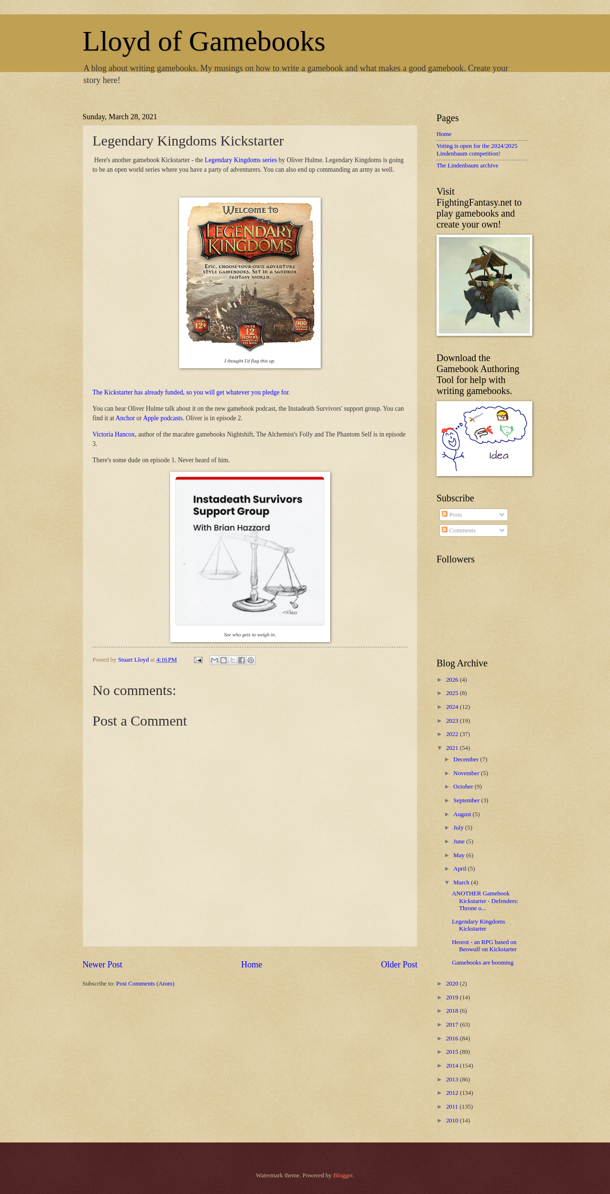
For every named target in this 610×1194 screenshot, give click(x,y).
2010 (453, 1120)
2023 (453, 720)
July (459, 827)
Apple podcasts (163, 418)
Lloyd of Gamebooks (203, 41)
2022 (453, 734)
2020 (453, 983)
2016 (453, 1038)
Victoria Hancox (113, 434)
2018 (453, 1010)
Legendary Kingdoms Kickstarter (478, 925)
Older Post (399, 964)
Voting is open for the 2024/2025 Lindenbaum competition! (477, 149)
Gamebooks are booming (482, 962)
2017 (453, 1024)
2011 (453, 1106)
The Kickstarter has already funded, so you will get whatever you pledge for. (191, 392)
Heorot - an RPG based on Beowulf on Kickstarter (484, 946)
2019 (453, 997)
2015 (453, 1052)
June (459, 841)
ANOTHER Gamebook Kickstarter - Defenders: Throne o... (485, 901)
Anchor (125, 418)
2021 (453, 748)
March (462, 882)
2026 (453, 679)
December (466, 759)
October (464, 786)
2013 (453, 1079)
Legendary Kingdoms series (241, 160)
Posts (452, 514)
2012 (453, 1093)
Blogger (343, 1175)
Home (251, 964)
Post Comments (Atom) (145, 983)
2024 (453, 707)
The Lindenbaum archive (467, 165)
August (462, 814)
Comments (459, 530)
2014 (453, 1065)
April (460, 868)
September (467, 800)
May (459, 855)
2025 (453, 693)
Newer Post (102, 964)
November (467, 773)
